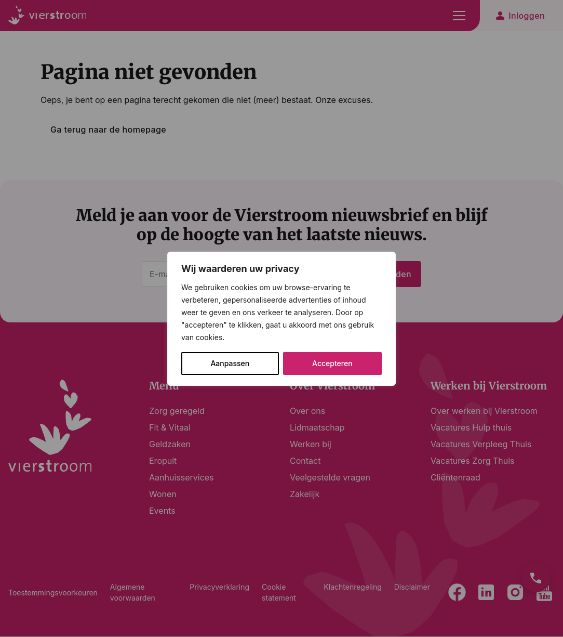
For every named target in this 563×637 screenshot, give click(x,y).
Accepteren (332, 363)
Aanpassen (229, 363)
